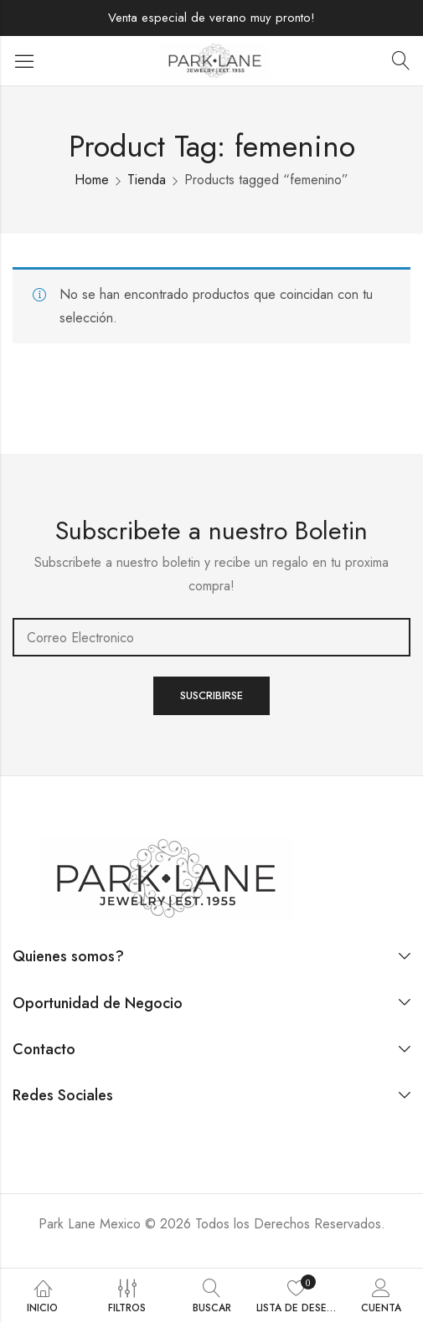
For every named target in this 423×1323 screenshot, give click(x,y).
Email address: (211, 637)
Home (92, 179)
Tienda (146, 179)
